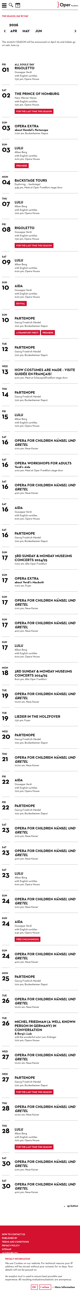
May (26, 31)
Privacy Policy (11, 1246)
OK (34, 1287)
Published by (9, 1238)
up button (71, 1206)
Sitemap (6, 1249)
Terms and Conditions (15, 1242)
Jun (38, 31)
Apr (13, 31)
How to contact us (13, 1234)
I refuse (44, 1287)
